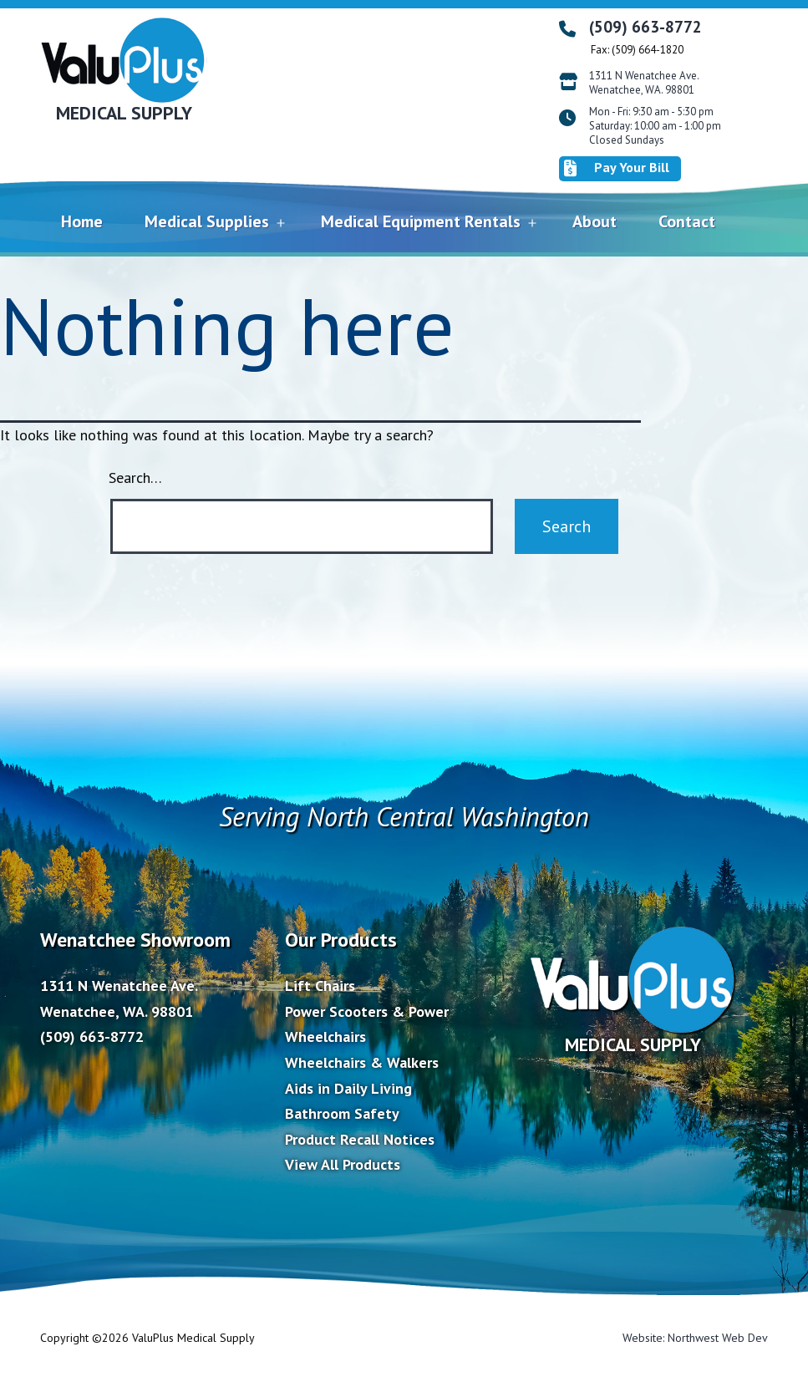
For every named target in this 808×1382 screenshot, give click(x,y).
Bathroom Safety (342, 1113)
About (594, 221)
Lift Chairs (320, 985)
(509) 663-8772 (645, 27)
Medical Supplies (207, 221)
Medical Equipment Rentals (421, 221)
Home (82, 221)
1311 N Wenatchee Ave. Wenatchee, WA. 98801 (644, 83)
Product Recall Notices (359, 1139)
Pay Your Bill (616, 168)
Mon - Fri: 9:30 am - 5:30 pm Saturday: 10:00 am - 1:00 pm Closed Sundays (655, 126)
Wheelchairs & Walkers (362, 1062)
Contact (686, 221)
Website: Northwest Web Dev (695, 1337)
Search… (135, 477)
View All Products (342, 1164)
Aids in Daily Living (348, 1088)
